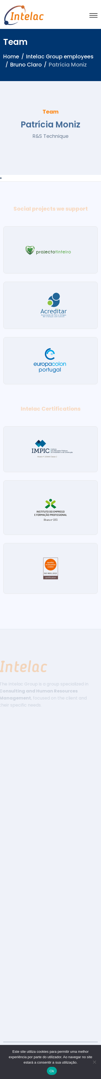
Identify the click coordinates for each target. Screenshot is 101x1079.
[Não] (94, 1062)
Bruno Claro (26, 64)
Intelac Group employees (59, 56)
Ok (52, 1071)
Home (11, 56)
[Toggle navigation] (93, 15)
